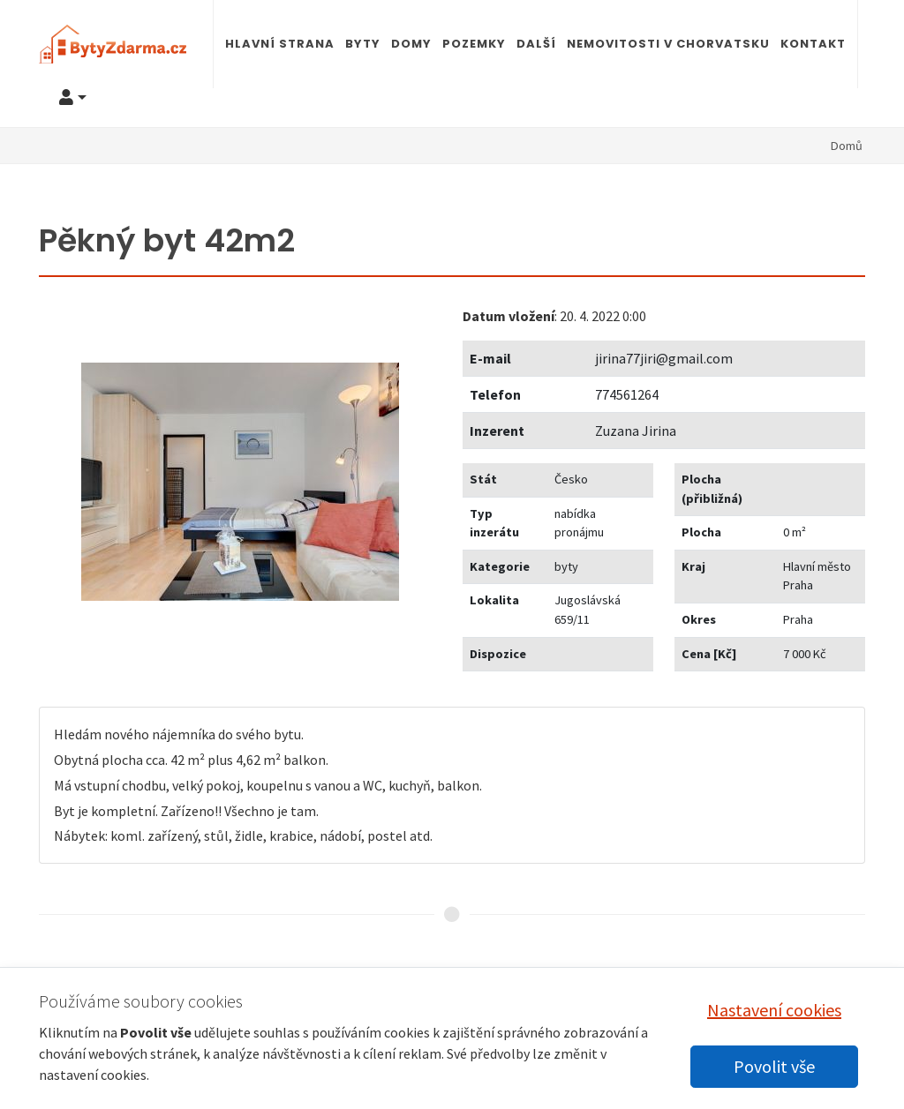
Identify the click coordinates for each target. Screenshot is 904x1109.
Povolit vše (774, 1066)
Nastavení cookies (774, 1010)
